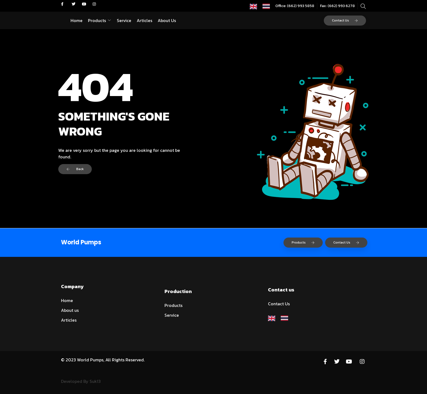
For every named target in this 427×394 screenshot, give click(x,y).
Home (77, 20)
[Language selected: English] (262, 6)
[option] (267, 6)
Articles (144, 20)
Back (75, 169)
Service (124, 20)
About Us (167, 20)
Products (97, 20)
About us (70, 310)
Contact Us (345, 20)
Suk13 (95, 381)
